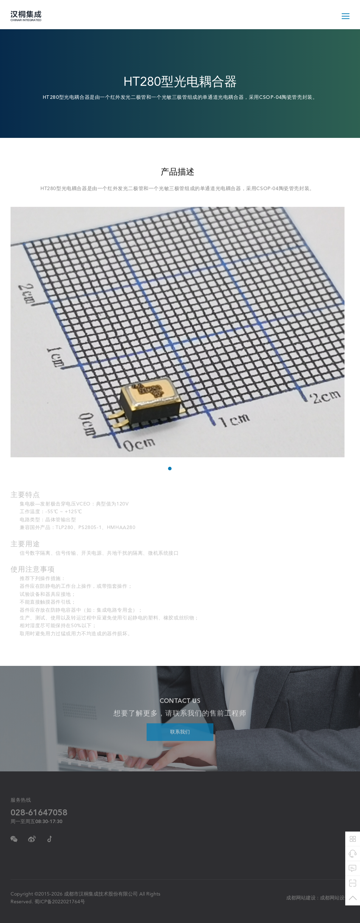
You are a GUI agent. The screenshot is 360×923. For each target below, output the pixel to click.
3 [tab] (184, 469)
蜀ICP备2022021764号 (59, 901)
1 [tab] (169, 469)
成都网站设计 (334, 898)
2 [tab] (177, 469)
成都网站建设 (301, 898)
